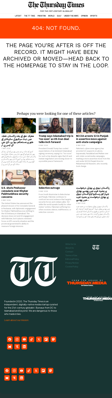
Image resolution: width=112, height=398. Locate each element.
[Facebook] (10, 339)
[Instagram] (17, 339)
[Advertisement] (56, 87)
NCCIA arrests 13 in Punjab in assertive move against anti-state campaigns (92, 139)
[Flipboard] (46, 339)
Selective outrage (49, 188)
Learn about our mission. (16, 320)
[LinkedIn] (24, 346)
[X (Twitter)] (39, 339)
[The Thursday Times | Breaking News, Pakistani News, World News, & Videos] (56, 6)
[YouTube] (24, 339)
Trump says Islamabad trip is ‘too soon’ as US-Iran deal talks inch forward (56, 139)
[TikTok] (31, 339)
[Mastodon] (53, 339)
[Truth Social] (17, 346)
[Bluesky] (10, 346)
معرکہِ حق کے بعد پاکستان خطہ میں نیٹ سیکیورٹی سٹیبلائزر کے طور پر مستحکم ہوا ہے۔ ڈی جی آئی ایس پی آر (17, 140)
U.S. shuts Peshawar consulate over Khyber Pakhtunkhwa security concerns (14, 192)
